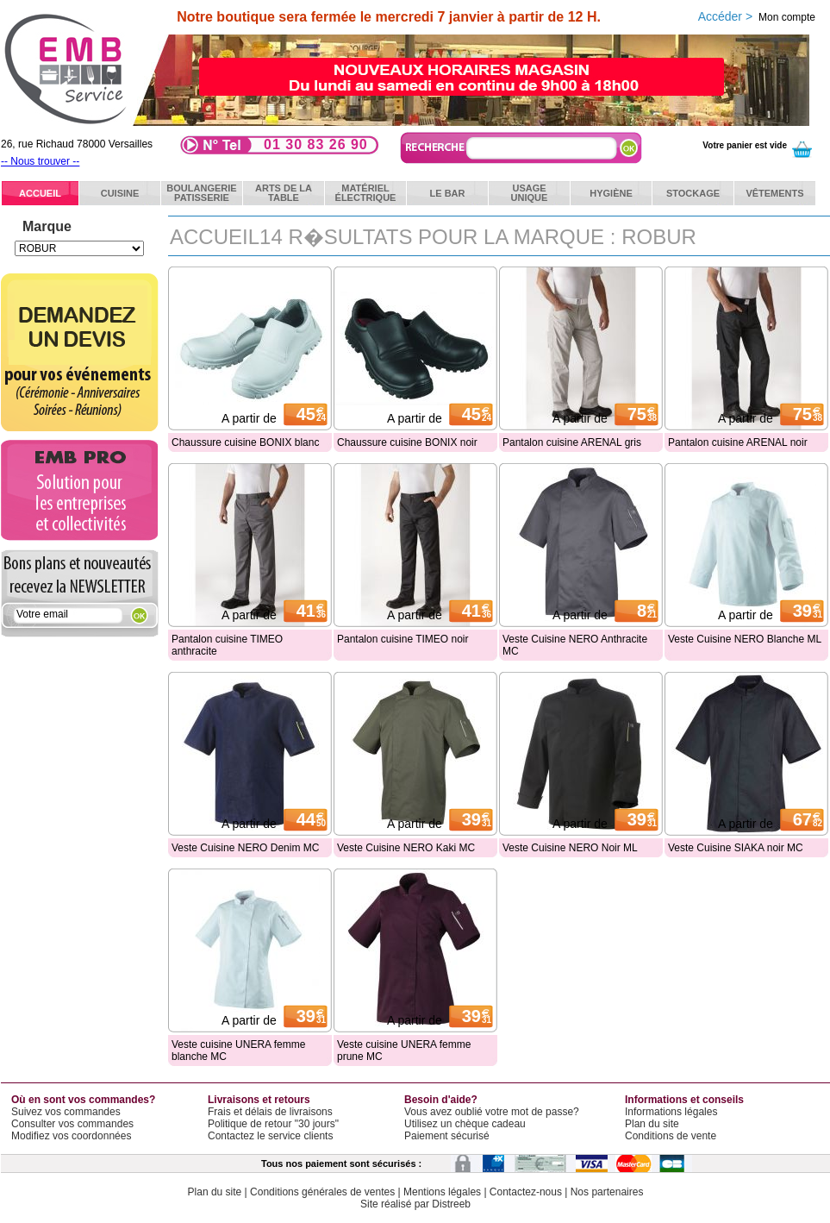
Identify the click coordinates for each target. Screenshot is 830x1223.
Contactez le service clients (270, 1136)
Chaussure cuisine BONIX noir (407, 442)
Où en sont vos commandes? (83, 1100)
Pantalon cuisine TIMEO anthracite (227, 645)
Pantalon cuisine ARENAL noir (738, 442)
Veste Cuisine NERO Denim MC (245, 848)
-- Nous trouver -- (40, 161)
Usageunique (529, 193)
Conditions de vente (670, 1136)
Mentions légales (442, 1192)
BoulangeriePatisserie (201, 193)
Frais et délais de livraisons (270, 1112)
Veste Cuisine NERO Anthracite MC (574, 645)
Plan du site (652, 1124)
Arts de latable (283, 193)
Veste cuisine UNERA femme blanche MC (238, 1050)
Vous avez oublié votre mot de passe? (491, 1112)
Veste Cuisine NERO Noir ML (570, 848)
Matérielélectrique (365, 193)
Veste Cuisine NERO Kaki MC (406, 848)
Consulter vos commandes (72, 1124)
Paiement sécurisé (447, 1136)
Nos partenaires (607, 1192)
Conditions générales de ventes (322, 1192)
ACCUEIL (40, 193)
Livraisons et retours (259, 1100)
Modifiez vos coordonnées (71, 1136)
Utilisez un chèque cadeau (465, 1124)
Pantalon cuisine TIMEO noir (403, 639)
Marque (47, 226)
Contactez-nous (526, 1192)
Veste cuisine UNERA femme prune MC (404, 1050)
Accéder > (756, 16)
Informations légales (671, 1112)
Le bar (447, 193)
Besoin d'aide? (440, 1100)
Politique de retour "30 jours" (273, 1124)
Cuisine (120, 193)
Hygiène (611, 193)
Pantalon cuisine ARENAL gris (571, 442)
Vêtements (774, 193)
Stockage (693, 193)
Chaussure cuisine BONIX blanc (245, 442)
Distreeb (451, 1204)
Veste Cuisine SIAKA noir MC (735, 848)
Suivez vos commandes (66, 1112)
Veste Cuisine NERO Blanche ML (744, 639)
